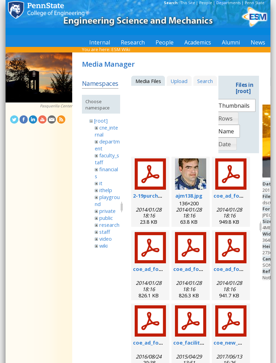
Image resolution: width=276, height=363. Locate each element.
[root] (101, 120)
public (106, 217)
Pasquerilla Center (56, 106)
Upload (178, 80)
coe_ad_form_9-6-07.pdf (163, 268)
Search (205, 80)
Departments (228, 2)
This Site (188, 2)
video (105, 238)
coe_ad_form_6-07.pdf (241, 195)
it (100, 183)
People (205, 2)
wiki (103, 245)
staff (104, 231)
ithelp (105, 190)
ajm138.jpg (188, 195)
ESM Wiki (120, 49)
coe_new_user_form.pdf (244, 342)
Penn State (255, 2)
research (109, 224)
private (107, 210)
